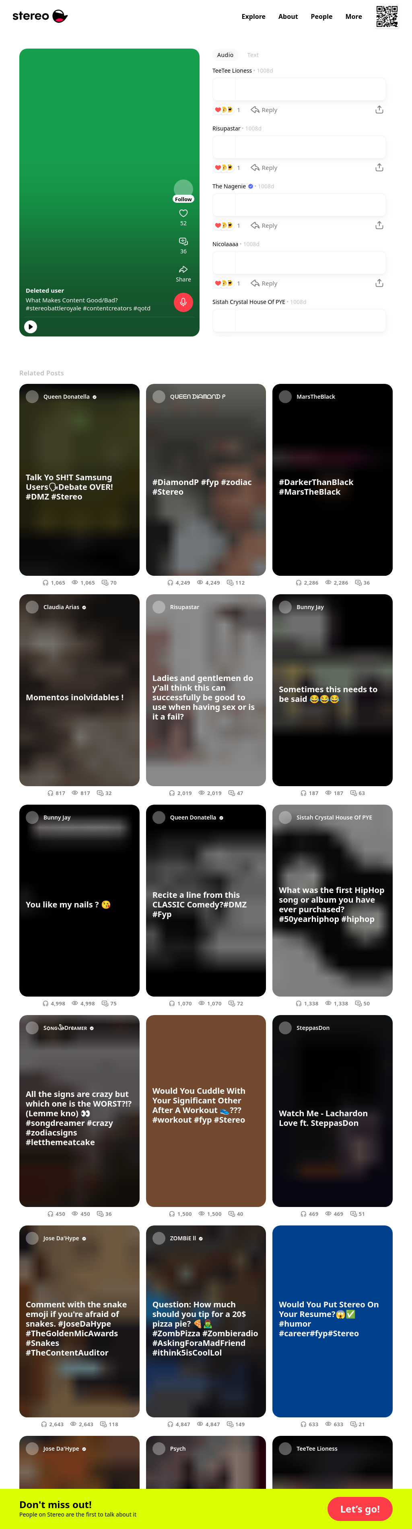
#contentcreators (107, 308)
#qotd (142, 308)
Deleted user (45, 290)
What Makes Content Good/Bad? (72, 300)
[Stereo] (40, 16)
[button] (360, 1509)
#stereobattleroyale (53, 308)
